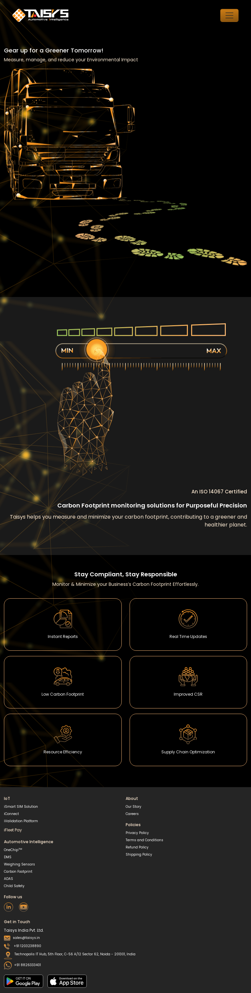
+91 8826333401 (22, 965)
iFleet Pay (13, 830)
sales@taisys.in (22, 937)
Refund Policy (137, 847)
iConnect (11, 813)
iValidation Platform (21, 821)
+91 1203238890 (22, 945)
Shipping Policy (139, 854)
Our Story (133, 806)
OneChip (13, 849)
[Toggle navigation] (229, 15)
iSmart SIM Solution (21, 806)
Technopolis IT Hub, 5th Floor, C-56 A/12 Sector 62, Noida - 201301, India (69, 956)
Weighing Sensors (19, 864)
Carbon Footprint (18, 871)
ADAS (8, 878)
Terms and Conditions (144, 840)
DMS (7, 857)
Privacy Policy (137, 832)
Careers (132, 813)
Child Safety (14, 886)
